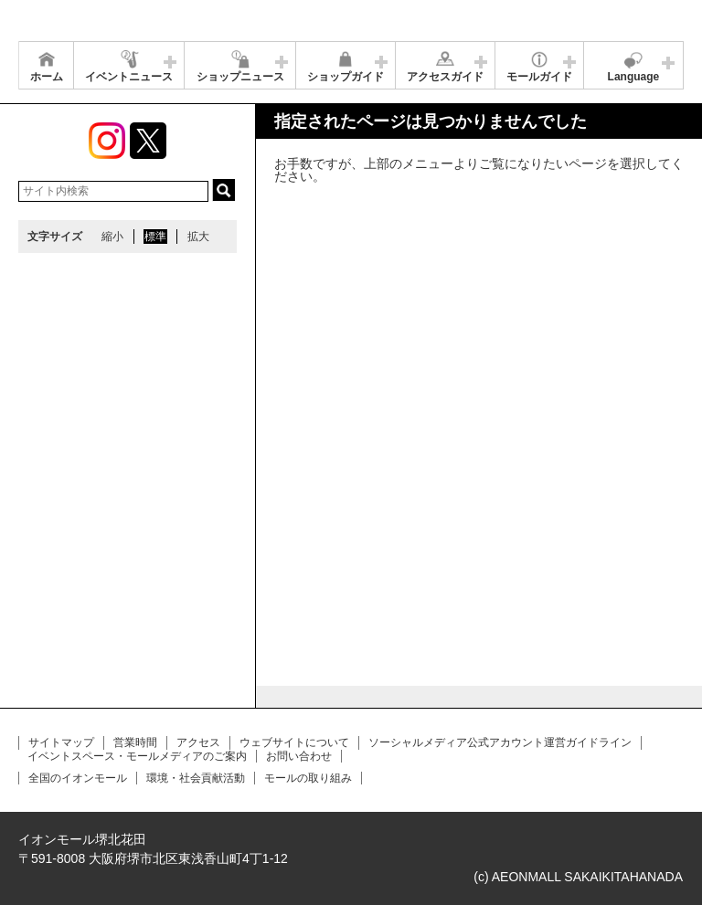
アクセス (198, 742)
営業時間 (135, 742)
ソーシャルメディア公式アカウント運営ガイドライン (500, 742)
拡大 (198, 236)
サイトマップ (61, 742)
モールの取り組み (308, 778)
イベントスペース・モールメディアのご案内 (137, 756)
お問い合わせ (299, 756)
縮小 (112, 236)
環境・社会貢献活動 (195, 778)
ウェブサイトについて (294, 742)
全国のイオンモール (77, 778)
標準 (155, 236)
